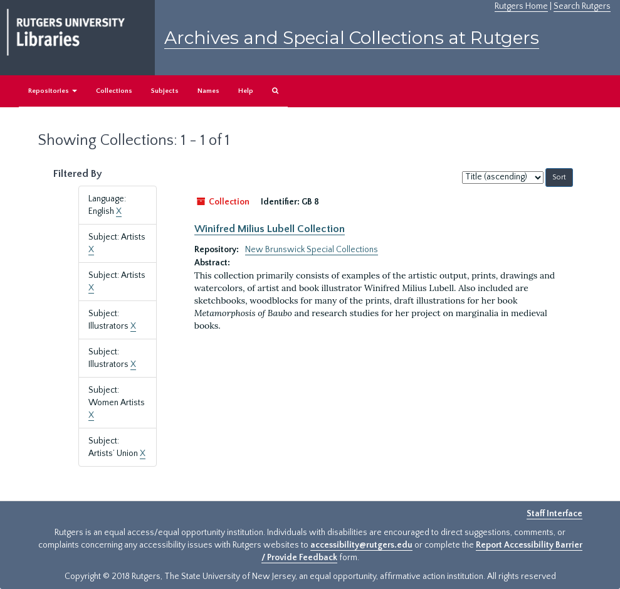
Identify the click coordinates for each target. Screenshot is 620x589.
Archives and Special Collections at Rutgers (351, 37)
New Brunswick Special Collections (311, 250)
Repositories (52, 91)
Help (245, 91)
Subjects (165, 91)
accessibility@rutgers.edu (361, 545)
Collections (114, 91)
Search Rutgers (582, 6)
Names (208, 91)
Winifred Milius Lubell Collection (269, 229)
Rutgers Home (521, 6)
